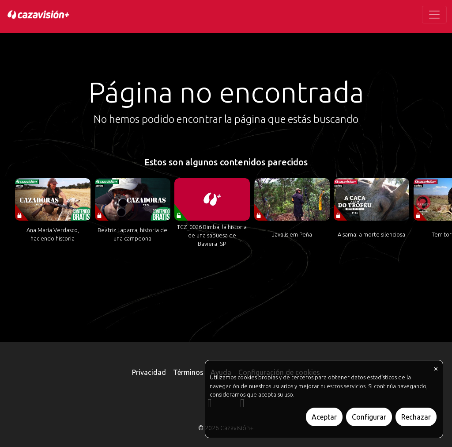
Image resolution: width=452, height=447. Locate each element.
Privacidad (149, 372)
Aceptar (324, 417)
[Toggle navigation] (434, 14)
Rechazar (416, 417)
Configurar (369, 417)
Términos (188, 372)
